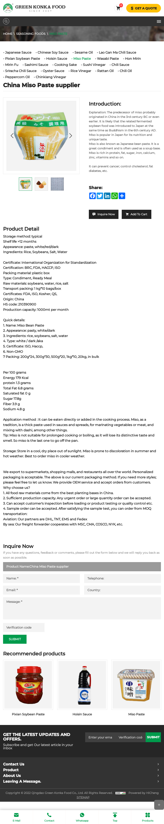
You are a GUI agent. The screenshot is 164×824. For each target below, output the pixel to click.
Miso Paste (58, 34)
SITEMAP (83, 806)
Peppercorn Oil (17, 77)
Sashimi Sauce (36, 65)
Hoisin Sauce (56, 59)
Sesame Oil (84, 52)
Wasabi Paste (108, 59)
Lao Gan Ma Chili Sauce (117, 52)
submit (153, 746)
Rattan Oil (105, 71)
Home (7, 34)
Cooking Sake (65, 65)
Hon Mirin (133, 59)
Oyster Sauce (53, 71)
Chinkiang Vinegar (51, 77)
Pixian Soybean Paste (22, 59)
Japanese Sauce (18, 52)
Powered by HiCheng (143, 801)
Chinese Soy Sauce (53, 52)
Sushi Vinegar (94, 65)
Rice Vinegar (80, 71)
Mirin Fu (11, 65)
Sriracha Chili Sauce (21, 71)
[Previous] (12, 135)
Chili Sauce (120, 65)
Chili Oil (126, 71)
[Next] (70, 135)
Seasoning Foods (31, 34)
